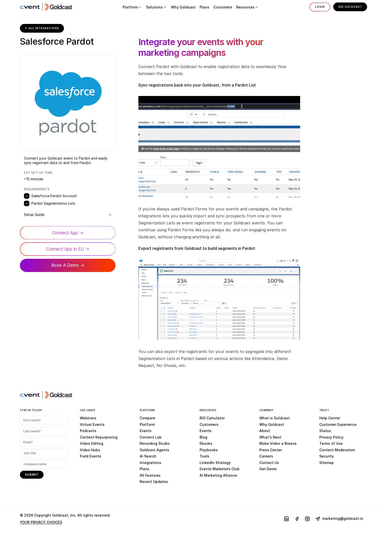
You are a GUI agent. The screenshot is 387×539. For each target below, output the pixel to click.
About (264, 431)
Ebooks (206, 444)
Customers (209, 424)
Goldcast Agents (154, 450)
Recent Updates (154, 482)
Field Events (90, 456)
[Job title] (44, 453)
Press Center (270, 450)
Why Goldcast (271, 424)
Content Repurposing (98, 437)
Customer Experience (338, 424)
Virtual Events (92, 424)
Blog (203, 437)
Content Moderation (337, 450)
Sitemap (326, 462)
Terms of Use (331, 444)
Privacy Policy (331, 437)
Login (319, 6)
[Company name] (44, 464)
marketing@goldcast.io (339, 519)
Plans (144, 469)
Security (326, 456)
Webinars (88, 418)
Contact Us (269, 462)
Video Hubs (90, 450)
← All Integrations (42, 28)
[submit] (32, 475)
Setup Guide (67, 214)
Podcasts (88, 431)
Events (146, 431)
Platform (147, 424)
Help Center (329, 418)
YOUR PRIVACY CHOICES (41, 522)
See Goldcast (350, 6)
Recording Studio (155, 444)
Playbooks (209, 450)
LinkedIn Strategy (215, 462)
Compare (147, 418)
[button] (132, 7)
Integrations (150, 462)
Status (325, 431)
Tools (204, 456)
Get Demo (268, 469)
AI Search (148, 456)
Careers (266, 456)
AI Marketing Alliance (218, 475)
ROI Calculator (212, 418)
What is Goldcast (274, 418)
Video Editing (91, 444)
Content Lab (151, 437)
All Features (150, 475)
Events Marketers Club (219, 469)
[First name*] (44, 420)
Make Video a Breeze (278, 444)
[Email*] (44, 442)
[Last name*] (44, 431)
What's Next (270, 437)
